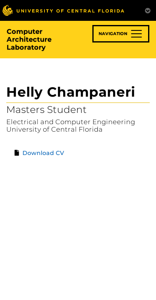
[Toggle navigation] (120, 33)
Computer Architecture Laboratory (29, 39)
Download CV (43, 153)
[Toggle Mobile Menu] (147, 9)
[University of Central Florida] (63, 10)
